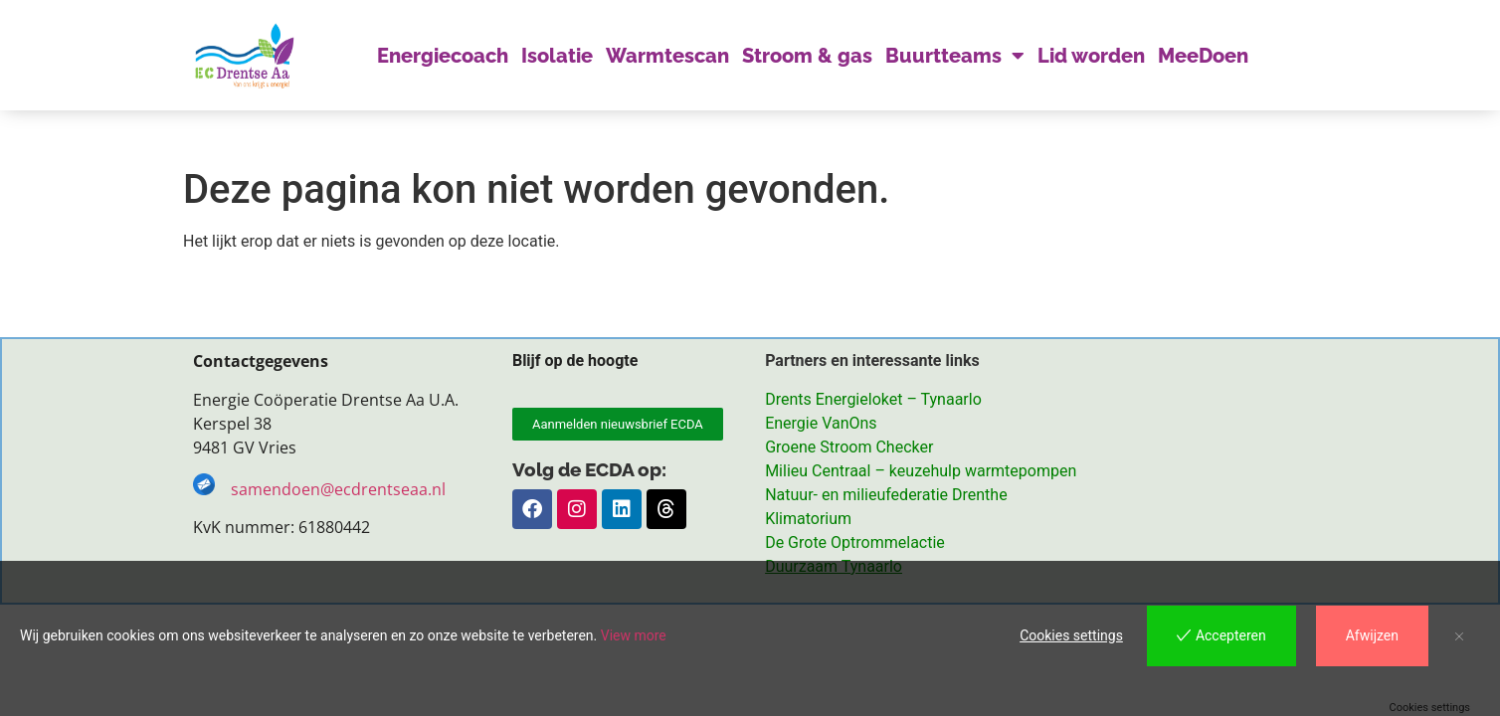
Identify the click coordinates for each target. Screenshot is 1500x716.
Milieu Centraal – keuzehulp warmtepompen (920, 471)
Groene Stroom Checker (849, 448)
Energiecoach (442, 56)
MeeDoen (1203, 56)
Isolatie (557, 56)
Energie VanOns (820, 424)
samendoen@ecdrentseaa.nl (340, 490)
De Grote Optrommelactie (855, 543)
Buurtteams (955, 56)
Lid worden (1091, 56)
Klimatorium (808, 519)
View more (633, 635)
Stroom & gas (807, 56)
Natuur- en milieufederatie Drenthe (886, 495)
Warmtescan (667, 56)
